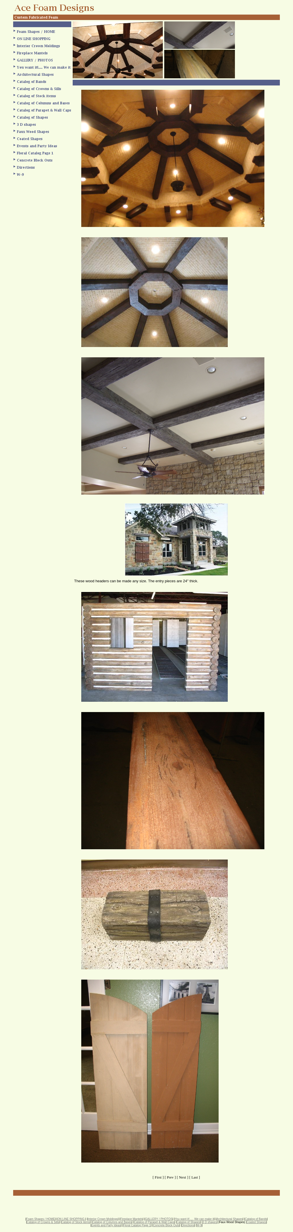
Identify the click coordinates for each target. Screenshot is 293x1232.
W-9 (199, 1225)
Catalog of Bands (256, 1219)
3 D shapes (209, 1222)
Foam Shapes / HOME (40, 1219)
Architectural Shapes (229, 1219)
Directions (188, 1225)
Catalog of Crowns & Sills (43, 1222)
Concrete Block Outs (166, 1225)
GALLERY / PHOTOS (159, 1219)
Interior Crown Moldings (103, 1219)
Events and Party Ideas (106, 1225)
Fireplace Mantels (131, 1219)
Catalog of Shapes (188, 1222)
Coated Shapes (256, 1222)
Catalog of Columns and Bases (112, 1222)
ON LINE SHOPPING (71, 1219)
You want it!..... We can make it (194, 1219)
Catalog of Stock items (75, 1222)
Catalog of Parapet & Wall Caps (154, 1222)
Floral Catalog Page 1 (137, 1225)
